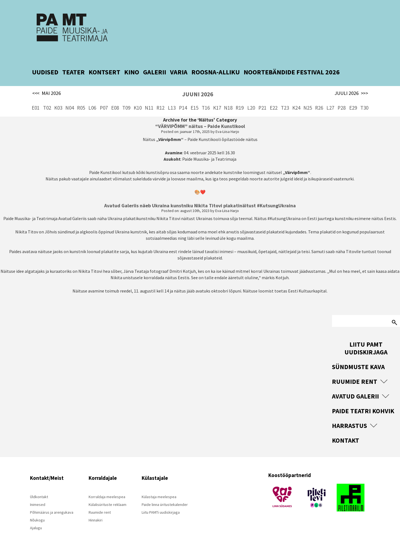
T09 (126, 94)
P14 (183, 94)
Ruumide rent (354, 368)
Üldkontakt (39, 483)
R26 (319, 94)
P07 (104, 94)
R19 (240, 94)
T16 (206, 94)
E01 (35, 94)
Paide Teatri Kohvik (363, 398)
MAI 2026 (46, 79)
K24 (296, 94)
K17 (217, 94)
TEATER (73, 58)
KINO (131, 58)
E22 (274, 94)
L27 (330, 94)
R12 (160, 94)
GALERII (154, 58)
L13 (172, 94)
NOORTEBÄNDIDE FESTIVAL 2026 (292, 58)
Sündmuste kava (358, 353)
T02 (47, 94)
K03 (58, 94)
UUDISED (45, 58)
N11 (149, 94)
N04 (69, 94)
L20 (251, 94)
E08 (115, 94)
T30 (364, 94)
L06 (92, 94)
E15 (194, 94)
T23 (285, 94)
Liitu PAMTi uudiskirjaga (161, 498)
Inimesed (37, 491)
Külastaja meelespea (159, 483)
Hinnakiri (95, 506)
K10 (138, 94)
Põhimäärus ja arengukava (51, 498)
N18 (228, 94)
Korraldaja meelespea (107, 483)
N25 (307, 94)
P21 (262, 94)
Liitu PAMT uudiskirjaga (366, 335)
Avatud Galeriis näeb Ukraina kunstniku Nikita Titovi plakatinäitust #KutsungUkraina (200, 192)
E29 (353, 94)
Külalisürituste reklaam (107, 491)
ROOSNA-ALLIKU (215, 58)
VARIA (179, 58)
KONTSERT (104, 58)
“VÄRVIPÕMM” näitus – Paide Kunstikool (200, 113)
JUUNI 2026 (197, 81)
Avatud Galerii (355, 383)
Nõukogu (37, 506)
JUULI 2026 (351, 79)
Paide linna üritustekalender (165, 491)
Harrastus (349, 412)
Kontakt (345, 427)
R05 (81, 94)
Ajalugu (36, 514)
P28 (342, 94)
